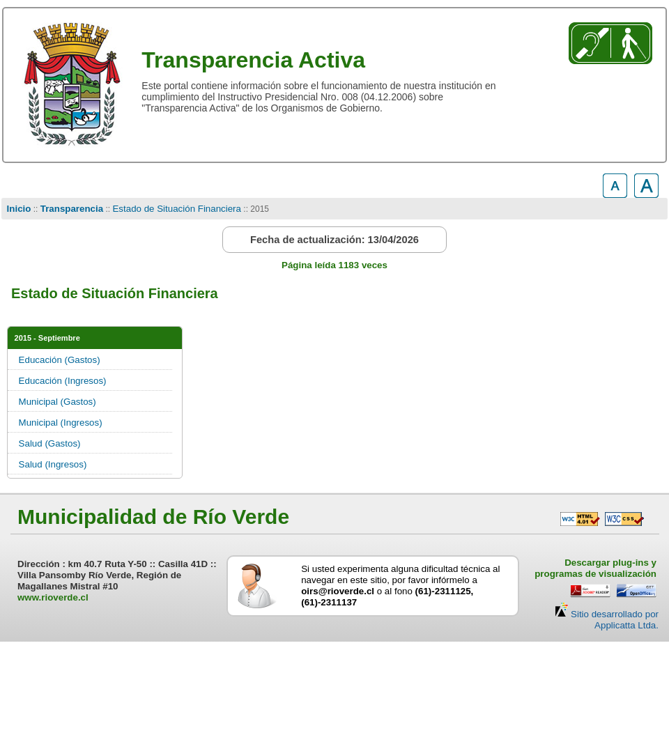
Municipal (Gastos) (57, 401)
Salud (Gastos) (50, 443)
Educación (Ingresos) (63, 381)
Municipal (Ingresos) (60, 422)
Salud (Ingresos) (53, 464)
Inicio (19, 208)
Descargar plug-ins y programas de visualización (595, 568)
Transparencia (71, 208)
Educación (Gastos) (59, 360)
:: (35, 209)
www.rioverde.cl (53, 597)
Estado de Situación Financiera (176, 208)
